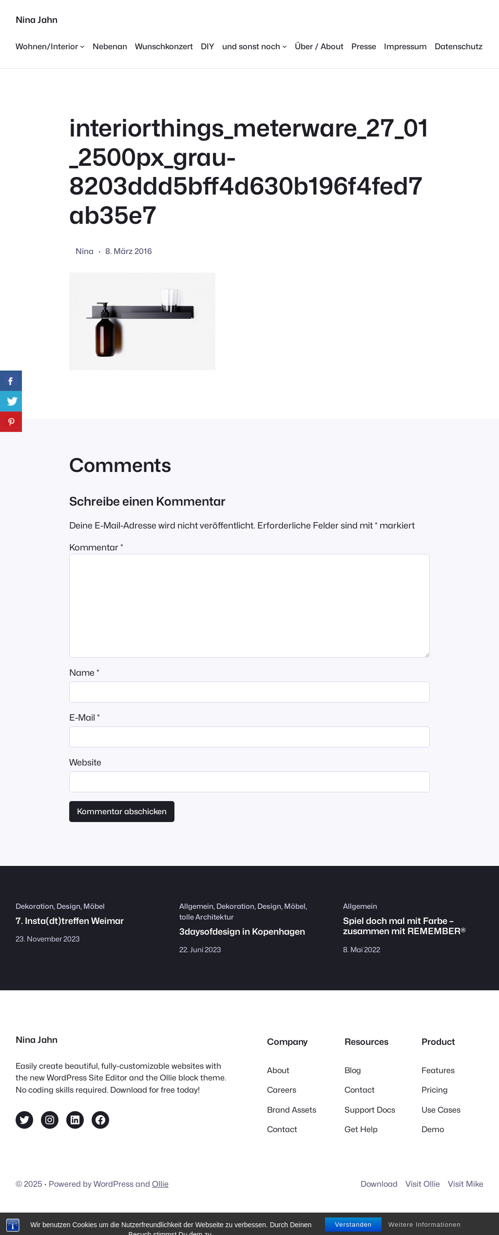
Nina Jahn (37, 20)
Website (85, 762)
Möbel (94, 906)
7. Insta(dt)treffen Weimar (70, 921)
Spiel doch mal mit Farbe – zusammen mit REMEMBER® (404, 926)
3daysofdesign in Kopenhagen (242, 931)
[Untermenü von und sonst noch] (254, 46)
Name (84, 672)
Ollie (160, 1184)
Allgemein (196, 906)
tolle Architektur (206, 917)
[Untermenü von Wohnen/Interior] (50, 46)
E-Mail (84, 717)
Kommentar (96, 547)
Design (68, 906)
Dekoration (35, 906)
